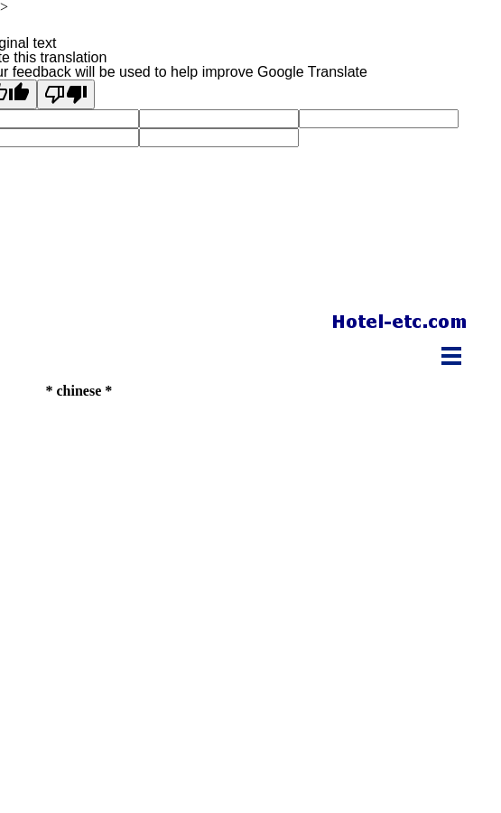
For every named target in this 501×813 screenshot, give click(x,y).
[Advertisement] (255, 438)
